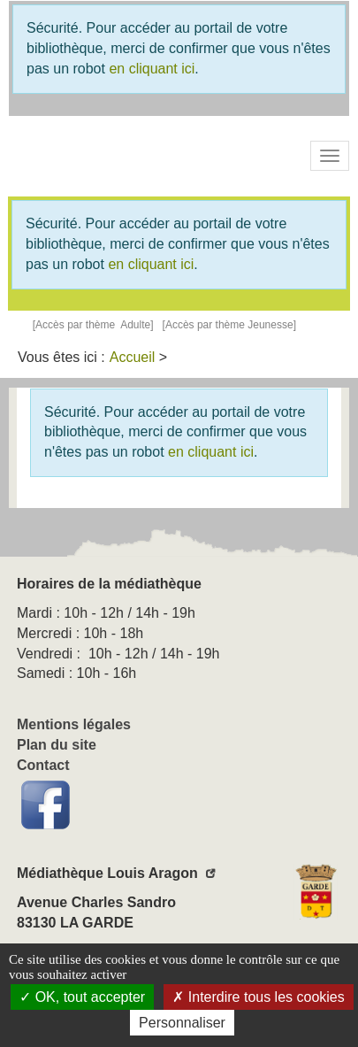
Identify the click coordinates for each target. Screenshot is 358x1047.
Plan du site (56, 744)
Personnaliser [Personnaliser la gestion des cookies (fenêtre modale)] (182, 1022)
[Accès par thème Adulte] (93, 325)
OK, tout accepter (82, 997)
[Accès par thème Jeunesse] (229, 325)
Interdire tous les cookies (258, 997)
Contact (43, 765)
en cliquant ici (151, 68)
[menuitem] (133, 358)
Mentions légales (74, 724)
